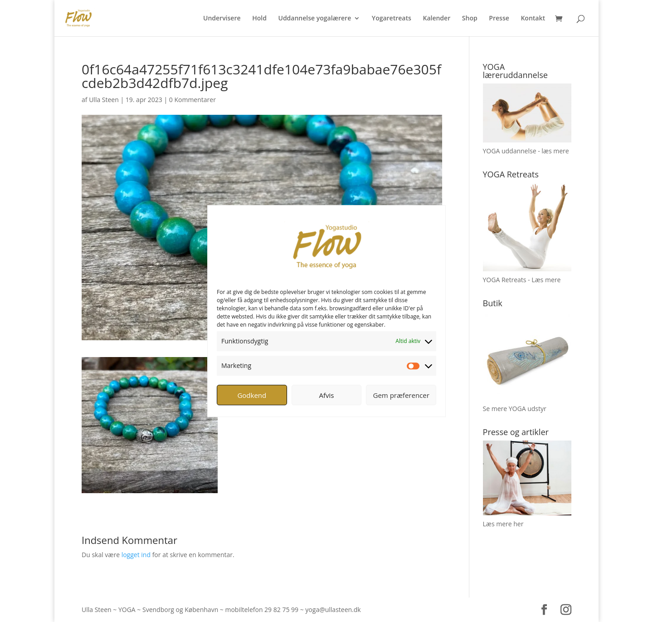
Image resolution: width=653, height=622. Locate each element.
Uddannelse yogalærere (314, 18)
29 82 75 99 (281, 609)
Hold (259, 18)
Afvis (326, 395)
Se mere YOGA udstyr (514, 408)
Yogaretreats (391, 18)
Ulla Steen (104, 99)
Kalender (436, 18)
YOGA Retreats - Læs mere (522, 279)
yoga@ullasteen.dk (333, 609)
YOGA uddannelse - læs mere (526, 151)
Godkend (251, 395)
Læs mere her (503, 523)
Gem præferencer (401, 395)
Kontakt (533, 18)
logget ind (136, 554)
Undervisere (222, 18)
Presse (499, 18)
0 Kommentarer (192, 99)
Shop (470, 18)
